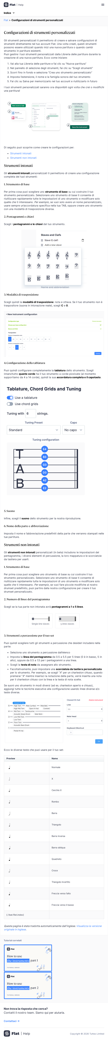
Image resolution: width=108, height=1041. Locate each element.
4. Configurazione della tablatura (24, 363)
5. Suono (9, 511)
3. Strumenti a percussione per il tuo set (29, 635)
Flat (6, 20)
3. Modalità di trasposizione (21, 294)
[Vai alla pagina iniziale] (17, 1033)
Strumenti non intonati (23, 157)
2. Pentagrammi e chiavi (19, 216)
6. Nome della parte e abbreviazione (26, 526)
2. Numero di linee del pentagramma (27, 599)
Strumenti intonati (20, 153)
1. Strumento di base (17, 184)
